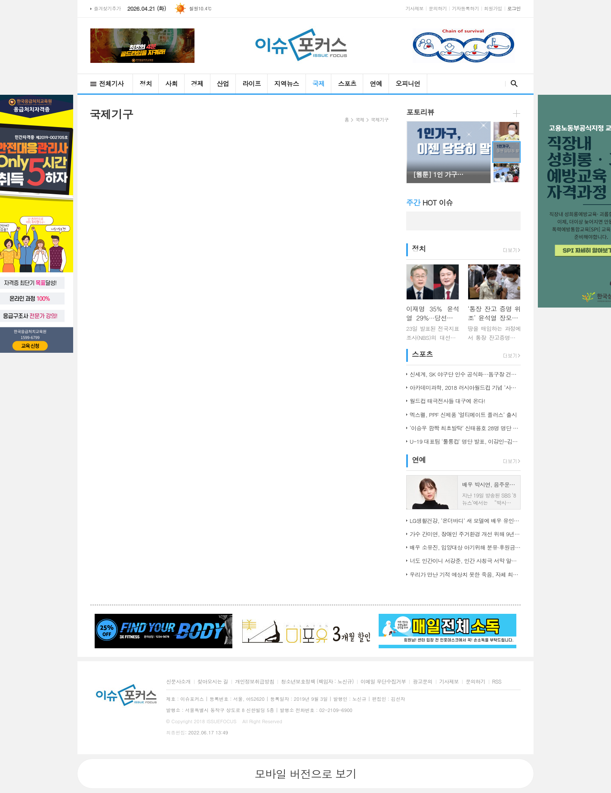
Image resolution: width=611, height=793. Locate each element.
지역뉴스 (286, 83)
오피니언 (407, 83)
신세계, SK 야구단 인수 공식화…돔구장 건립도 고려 (465, 374)
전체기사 (111, 83)
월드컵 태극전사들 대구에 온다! (447, 401)
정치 (145, 83)
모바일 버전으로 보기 (305, 773)
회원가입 (493, 8)
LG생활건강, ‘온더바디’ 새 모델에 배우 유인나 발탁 (465, 520)
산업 (223, 83)
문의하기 (438, 8)
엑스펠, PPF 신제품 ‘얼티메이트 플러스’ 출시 (463, 414)
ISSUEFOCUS (222, 721)
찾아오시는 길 (212, 681)
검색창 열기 (512, 83)
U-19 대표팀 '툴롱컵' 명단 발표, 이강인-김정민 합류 (465, 441)
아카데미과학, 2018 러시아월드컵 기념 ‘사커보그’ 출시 (465, 387)
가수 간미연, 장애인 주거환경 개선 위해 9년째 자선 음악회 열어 (465, 534)
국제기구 (380, 119)
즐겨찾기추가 (107, 8)
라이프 (251, 83)
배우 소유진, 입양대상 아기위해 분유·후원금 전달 (465, 547)
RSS (496, 681)
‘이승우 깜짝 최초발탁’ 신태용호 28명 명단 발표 (465, 428)
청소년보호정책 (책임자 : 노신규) (317, 681)
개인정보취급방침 (254, 681)
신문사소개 (178, 681)
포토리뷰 (420, 112)
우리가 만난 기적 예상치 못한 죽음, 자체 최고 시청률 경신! (465, 574)
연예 (376, 83)
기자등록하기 (465, 8)
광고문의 (422, 681)
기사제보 (415, 8)
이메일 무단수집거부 (383, 681)
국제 (318, 83)
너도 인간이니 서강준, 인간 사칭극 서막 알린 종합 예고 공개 (465, 561)
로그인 (514, 8)
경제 (197, 83)
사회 (171, 83)
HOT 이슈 (429, 202)
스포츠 (347, 83)
